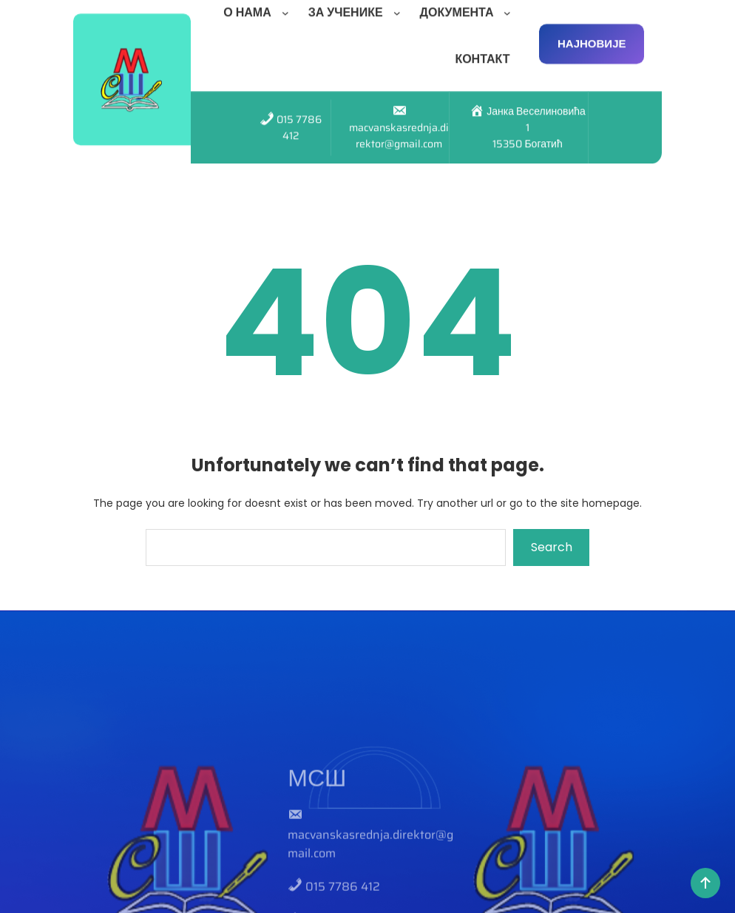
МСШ (317, 828)
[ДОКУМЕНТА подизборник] (510, 6)
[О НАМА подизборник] (288, 6)
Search (551, 547)
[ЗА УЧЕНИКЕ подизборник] (400, 6)
